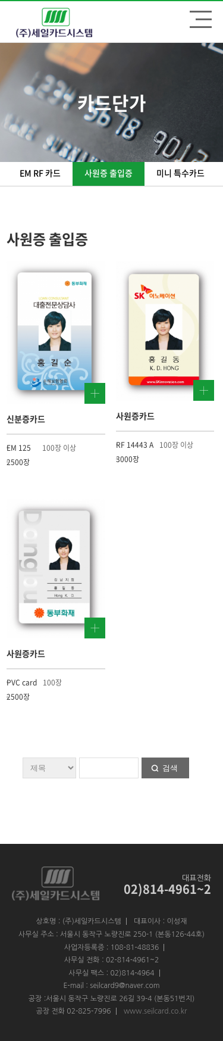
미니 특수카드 (180, 173)
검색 (170, 767)
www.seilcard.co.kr (155, 1011)
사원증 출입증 (108, 173)
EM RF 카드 (40, 173)
